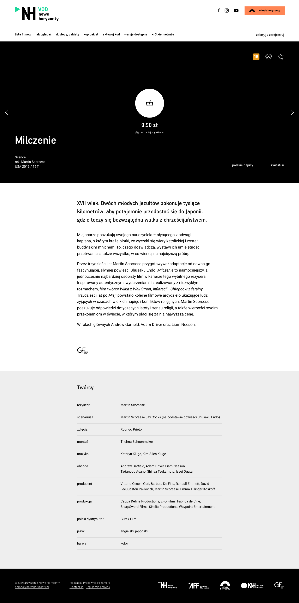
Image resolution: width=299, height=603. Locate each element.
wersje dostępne (135, 34)
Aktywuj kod (111, 34)
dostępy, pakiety (67, 34)
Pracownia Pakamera (96, 583)
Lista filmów (23, 34)
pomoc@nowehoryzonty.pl (32, 587)
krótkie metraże (163, 34)
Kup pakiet (91, 34)
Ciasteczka (77, 587)
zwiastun (277, 165)
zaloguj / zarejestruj (270, 35)
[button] (292, 112)
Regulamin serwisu (98, 587)
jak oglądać (44, 34)
